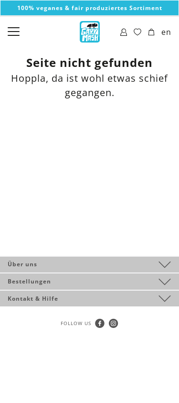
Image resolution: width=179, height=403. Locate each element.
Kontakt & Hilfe (33, 298)
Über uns (22, 264)
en (166, 32)
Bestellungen (29, 281)
